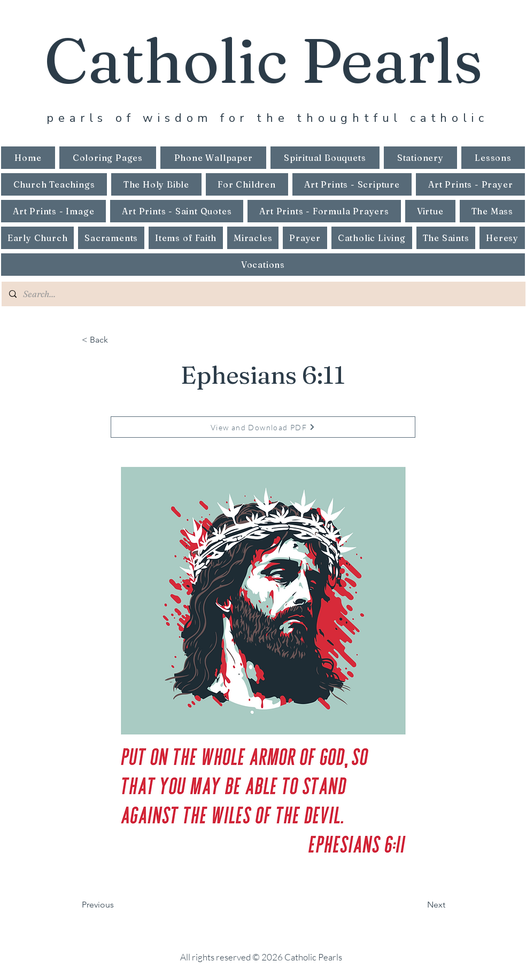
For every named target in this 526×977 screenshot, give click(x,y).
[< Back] (117, 340)
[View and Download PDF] (263, 427)
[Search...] (263, 294)
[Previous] (117, 905)
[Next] (418, 905)
